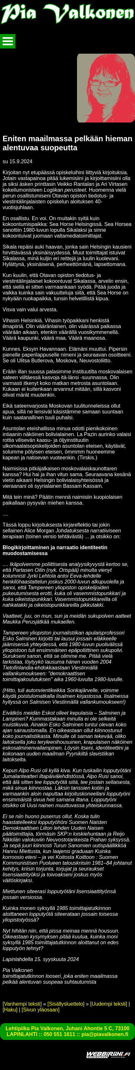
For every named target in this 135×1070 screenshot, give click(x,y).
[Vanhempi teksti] (22, 1004)
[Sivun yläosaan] (40, 1009)
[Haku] (10, 1009)
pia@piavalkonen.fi (105, 1034)
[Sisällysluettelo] (65, 1004)
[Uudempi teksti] (108, 1004)
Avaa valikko (7, 41)
